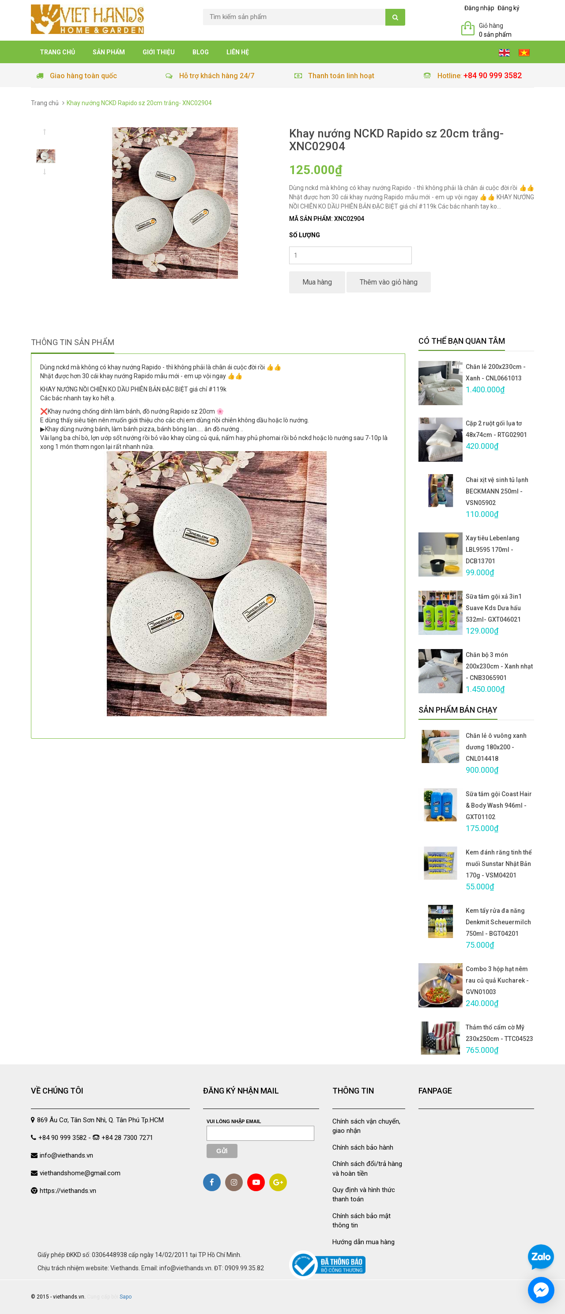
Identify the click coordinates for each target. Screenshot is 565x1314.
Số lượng (304, 235)
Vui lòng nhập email (234, 1121)
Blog (200, 52)
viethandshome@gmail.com (80, 1173)
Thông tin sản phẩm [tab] (72, 342)
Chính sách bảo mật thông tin (361, 1220)
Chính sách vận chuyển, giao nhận (366, 1126)
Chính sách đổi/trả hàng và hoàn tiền (367, 1168)
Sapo (126, 1297)
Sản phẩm (109, 52)
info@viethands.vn (66, 1155)
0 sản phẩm (495, 34)
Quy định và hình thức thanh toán (363, 1194)
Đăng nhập (479, 7)
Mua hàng (317, 282)
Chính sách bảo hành (362, 1147)
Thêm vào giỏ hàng (389, 282)
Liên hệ (237, 52)
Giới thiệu (159, 52)
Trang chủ (57, 52)
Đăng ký (508, 7)
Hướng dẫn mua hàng (363, 1242)
